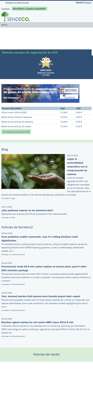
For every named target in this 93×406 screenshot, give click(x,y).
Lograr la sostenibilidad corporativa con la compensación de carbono (77, 166)
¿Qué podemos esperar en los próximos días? (27, 210)
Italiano (88, 2)
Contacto (5, 8)
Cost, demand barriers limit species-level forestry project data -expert (40, 296)
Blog (13, 198)
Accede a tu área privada (17, 2)
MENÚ (4, 24)
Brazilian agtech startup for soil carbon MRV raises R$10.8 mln (37, 322)
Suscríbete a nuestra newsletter (29, 8)
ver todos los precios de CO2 (16, 131)
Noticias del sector (18, 254)
